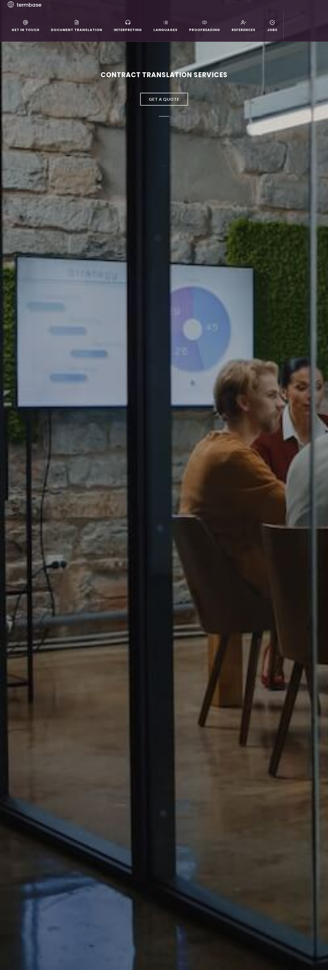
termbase (29, 4)
